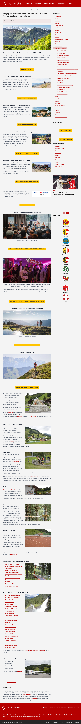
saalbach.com (12, 682)
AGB (62, 722)
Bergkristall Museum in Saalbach (13, 595)
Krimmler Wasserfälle (10, 629)
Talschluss (12, 441)
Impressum (55, 722)
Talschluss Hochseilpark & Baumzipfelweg (67, 69)
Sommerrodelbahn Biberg (11, 620)
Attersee (57, 30)
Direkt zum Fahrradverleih (27, 98)
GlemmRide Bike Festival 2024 (27, 125)
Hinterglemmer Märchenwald (12, 583)
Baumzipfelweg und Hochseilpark (13, 564)
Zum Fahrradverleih (27, 205)
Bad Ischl (57, 34)
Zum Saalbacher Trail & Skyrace (27, 387)
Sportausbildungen (49, 3)
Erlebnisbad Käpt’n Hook (63, 55)
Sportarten (38, 3)
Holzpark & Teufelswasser (63, 78)
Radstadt (57, 43)
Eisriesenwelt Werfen (10, 624)
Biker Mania (60, 82)
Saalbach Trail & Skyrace (63, 91)
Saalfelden (19, 416)
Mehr (71, 3)
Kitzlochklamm (8, 618)
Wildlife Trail (60, 80)
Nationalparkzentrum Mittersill (12, 597)
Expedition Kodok (61, 57)
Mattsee (57, 101)
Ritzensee (7, 622)
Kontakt (47, 722)
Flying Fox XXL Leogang (63, 60)
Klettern (57, 155)
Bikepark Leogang (35, 476)
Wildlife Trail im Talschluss (11, 586)
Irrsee (56, 96)
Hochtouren (58, 153)
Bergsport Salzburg (19, 9)
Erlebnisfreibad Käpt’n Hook (10, 489)
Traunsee (57, 112)
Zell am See (33, 416)
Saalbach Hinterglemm (60, 48)
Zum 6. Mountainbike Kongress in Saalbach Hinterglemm (27, 249)
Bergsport (57, 146)
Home (4, 9)
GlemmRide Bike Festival (63, 87)
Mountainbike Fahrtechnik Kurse (27, 182)
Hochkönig (58, 32)
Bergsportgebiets (10, 9)
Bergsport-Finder (59, 148)
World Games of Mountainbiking (65, 85)
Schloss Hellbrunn (9, 638)
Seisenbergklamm (9, 613)
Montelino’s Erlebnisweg (63, 62)
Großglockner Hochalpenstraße (12, 599)
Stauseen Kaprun (9, 604)
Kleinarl (57, 37)
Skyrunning (58, 150)
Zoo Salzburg (8, 643)
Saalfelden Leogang (60, 98)
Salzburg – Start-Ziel (60, 18)
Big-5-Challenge (15, 461)
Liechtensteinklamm (10, 631)
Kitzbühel (10, 412)
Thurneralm (60, 71)
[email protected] (27, 694)
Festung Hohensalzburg (10, 640)
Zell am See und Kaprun (61, 117)
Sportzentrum (13, 554)
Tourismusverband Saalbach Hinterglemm (35, 650)
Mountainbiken (59, 166)
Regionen (29, 3)
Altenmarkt (58, 16)
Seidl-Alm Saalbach (62, 64)
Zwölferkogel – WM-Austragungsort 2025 (67, 73)
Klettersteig (58, 159)
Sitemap (77, 722)
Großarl (57, 27)
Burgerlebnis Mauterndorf (11, 645)
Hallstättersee (58, 46)
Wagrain (57, 110)
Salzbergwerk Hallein (10, 647)
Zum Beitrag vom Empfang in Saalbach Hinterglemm (27, 301)
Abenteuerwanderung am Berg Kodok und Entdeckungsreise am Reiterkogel (13, 580)
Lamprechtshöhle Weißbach (11, 615)
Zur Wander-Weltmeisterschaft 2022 (27, 345)
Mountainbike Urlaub (62, 94)
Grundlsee (57, 41)
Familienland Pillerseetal (11, 608)
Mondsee (57, 103)
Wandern (57, 157)
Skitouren (57, 162)
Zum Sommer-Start (27, 69)
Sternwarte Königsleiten (11, 633)
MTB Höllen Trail (61, 89)
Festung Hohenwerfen (10, 627)
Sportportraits (62, 3)
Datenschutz (34, 698)
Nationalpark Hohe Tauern (61, 39)
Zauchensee (58, 114)
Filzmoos (57, 21)
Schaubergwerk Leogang (11, 606)
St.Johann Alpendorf (60, 105)
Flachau (57, 23)
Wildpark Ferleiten (9, 602)
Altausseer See (59, 25)
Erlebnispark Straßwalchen (11, 636)
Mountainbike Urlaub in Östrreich (27, 153)
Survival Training (59, 164)
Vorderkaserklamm (9, 611)
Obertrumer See (59, 108)
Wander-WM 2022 (61, 50)
